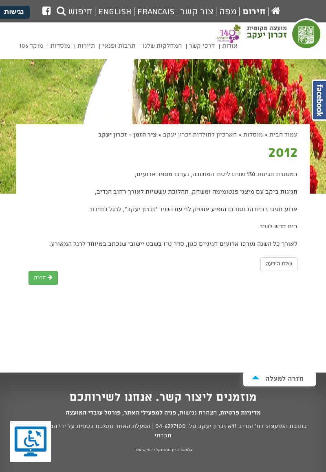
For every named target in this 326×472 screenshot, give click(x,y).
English (115, 12)
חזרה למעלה (278, 378)
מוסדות (253, 135)
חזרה (43, 277)
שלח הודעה (279, 263)
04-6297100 (170, 426)
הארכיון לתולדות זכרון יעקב (200, 135)
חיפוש (75, 12)
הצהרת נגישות (198, 413)
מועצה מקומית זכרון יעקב (284, 39)
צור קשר (197, 12)
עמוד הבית (283, 135)
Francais (155, 12)
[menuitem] (229, 47)
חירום (254, 12)
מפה (228, 12)
